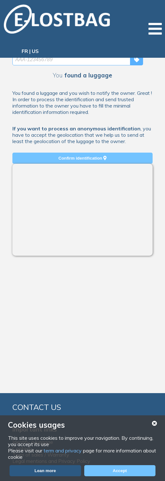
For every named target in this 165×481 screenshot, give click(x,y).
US (35, 51)
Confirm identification (82, 158)
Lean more (45, 470)
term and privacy (63, 450)
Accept (120, 470)
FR (25, 51)
